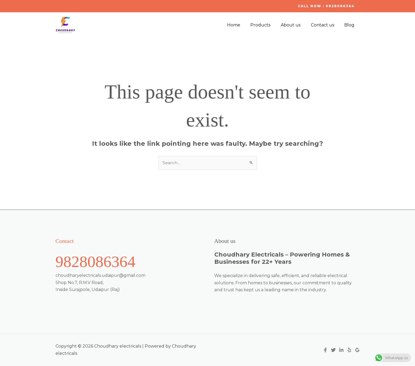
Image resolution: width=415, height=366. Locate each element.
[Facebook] (325, 350)
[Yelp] (349, 350)
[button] (326, 6)
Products (267, 24)
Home (241, 24)
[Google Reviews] (357, 350)
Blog (350, 24)
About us (295, 24)
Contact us (325, 24)
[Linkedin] (341, 350)
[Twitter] (333, 350)
